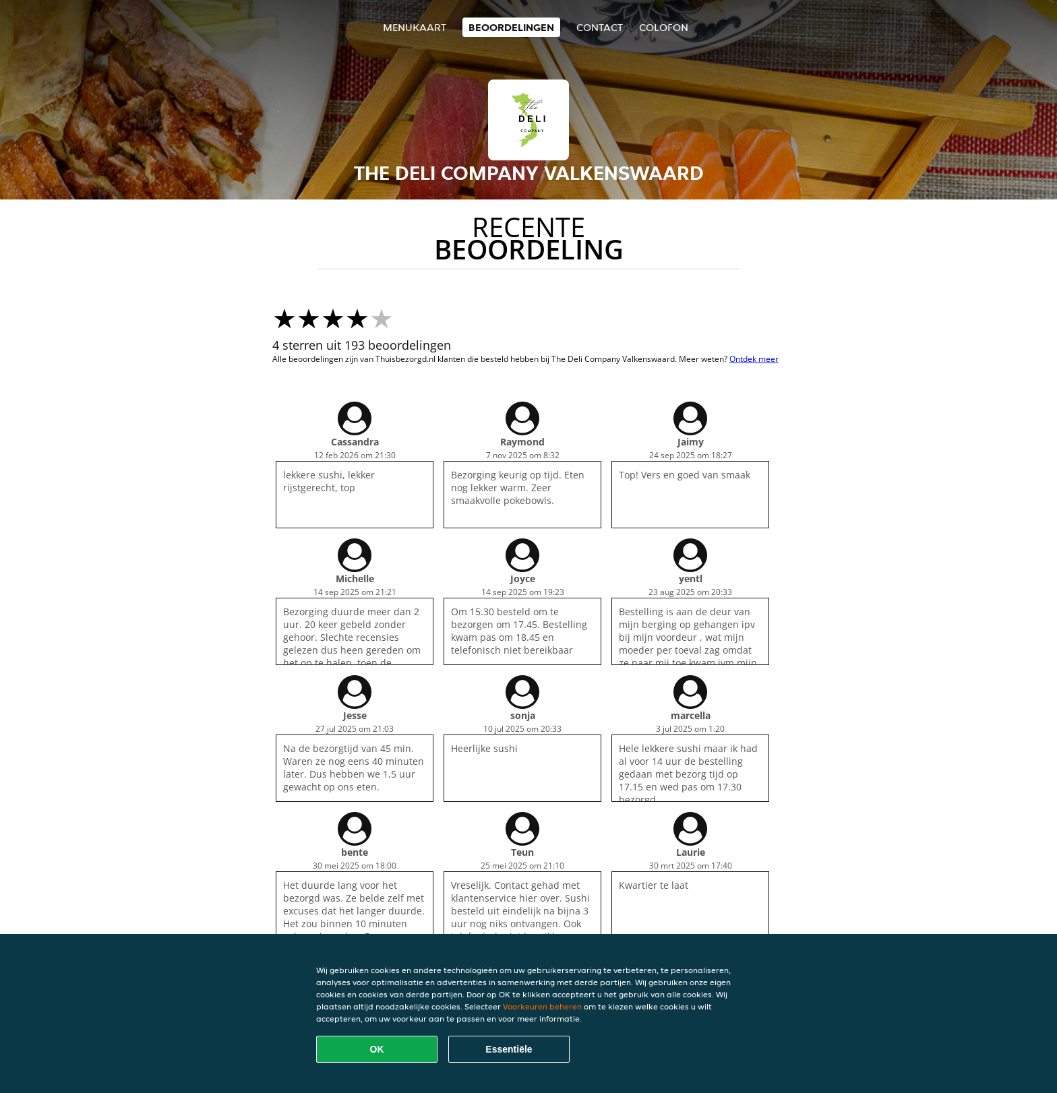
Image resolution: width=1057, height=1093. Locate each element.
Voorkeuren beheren (542, 1006)
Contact (599, 27)
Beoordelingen (511, 27)
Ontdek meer (754, 359)
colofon (663, 27)
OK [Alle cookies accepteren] (377, 1049)
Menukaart (414, 27)
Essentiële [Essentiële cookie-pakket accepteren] (508, 1049)
